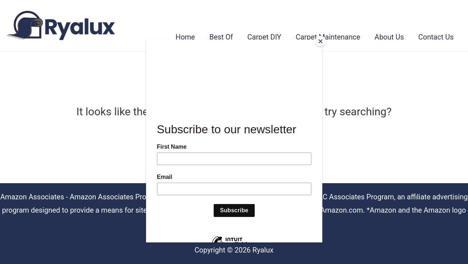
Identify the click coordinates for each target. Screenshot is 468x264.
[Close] (320, 41)
